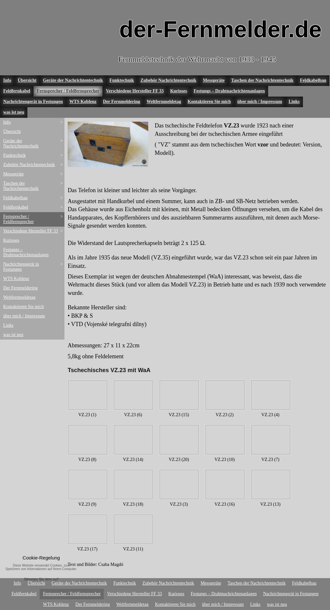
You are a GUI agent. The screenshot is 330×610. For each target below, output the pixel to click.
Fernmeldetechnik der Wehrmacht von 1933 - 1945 (197, 59)
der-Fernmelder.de (220, 29)
